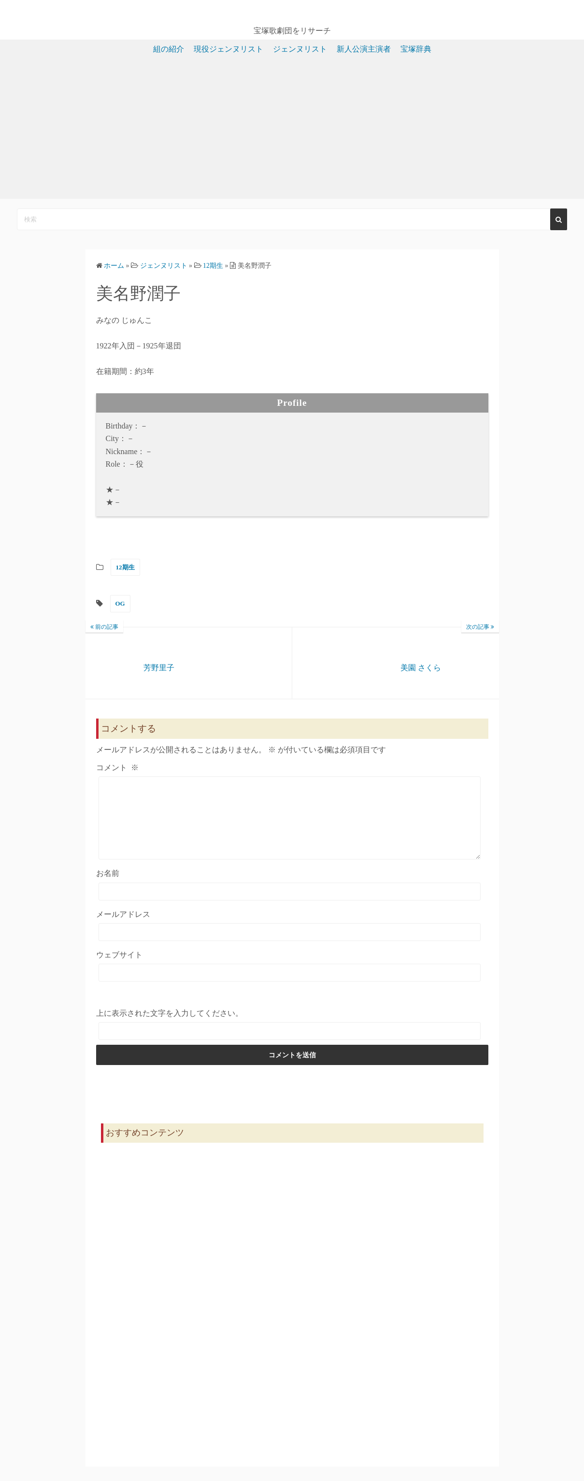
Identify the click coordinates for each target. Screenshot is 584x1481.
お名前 (107, 888)
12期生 (125, 567)
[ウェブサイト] (290, 987)
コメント (117, 767)
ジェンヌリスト (300, 49)
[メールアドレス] (290, 946)
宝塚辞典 (415, 49)
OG (120, 603)
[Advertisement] (292, 131)
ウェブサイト (119, 969)
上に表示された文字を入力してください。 (169, 1028)
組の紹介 (168, 49)
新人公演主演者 (364, 49)
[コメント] (290, 825)
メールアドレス (123, 929)
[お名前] (290, 906)
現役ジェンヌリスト (228, 49)
